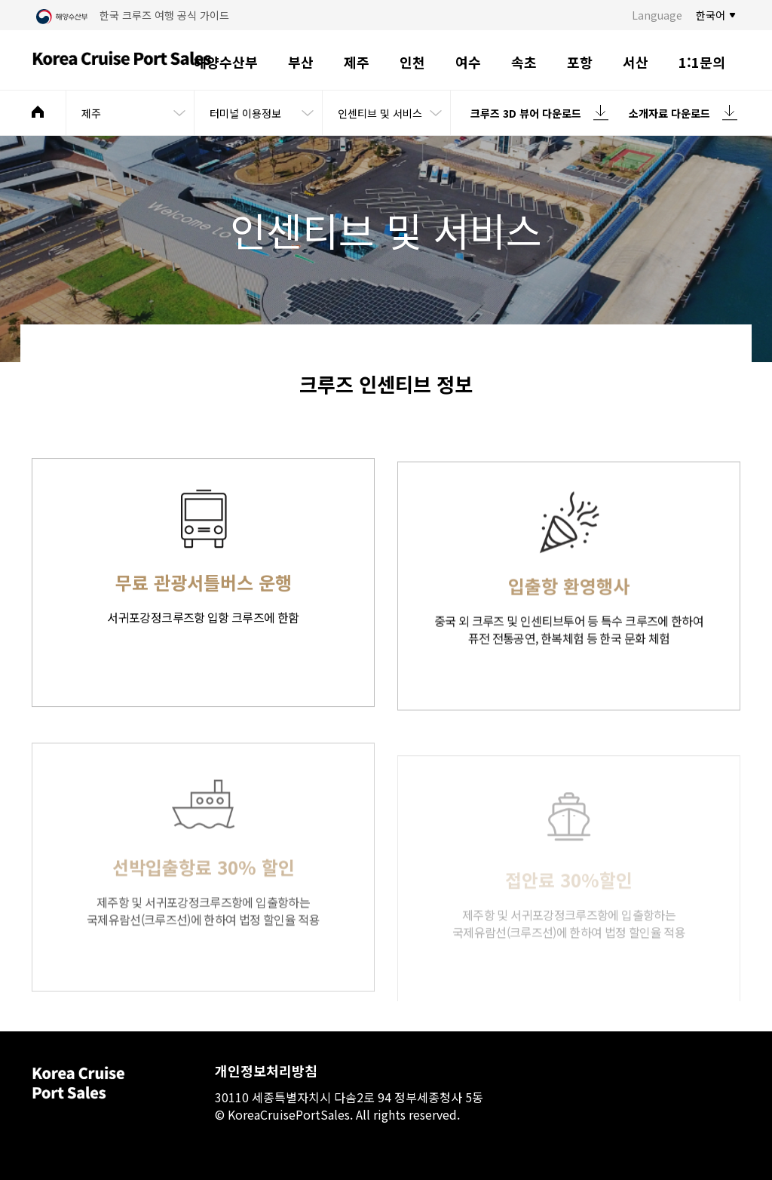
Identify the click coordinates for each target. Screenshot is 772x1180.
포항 (580, 62)
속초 (524, 62)
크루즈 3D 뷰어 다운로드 (525, 113)
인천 (412, 62)
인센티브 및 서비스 (380, 113)
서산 (635, 62)
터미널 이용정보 (245, 113)
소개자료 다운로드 (669, 113)
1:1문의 (702, 62)
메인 (38, 112)
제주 (356, 62)
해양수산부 (226, 62)
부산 (301, 62)
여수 (468, 62)
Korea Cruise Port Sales (122, 60)
